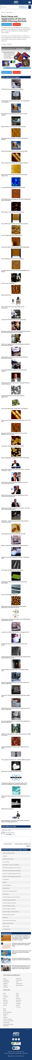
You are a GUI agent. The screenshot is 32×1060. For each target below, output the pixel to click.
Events (17, 996)
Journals (5, 1005)
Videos (4, 998)
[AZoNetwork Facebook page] (16, 1039)
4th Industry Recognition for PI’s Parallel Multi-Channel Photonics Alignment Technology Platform (21, 967)
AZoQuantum (19, 980)
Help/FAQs (18, 1003)
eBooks (17, 995)
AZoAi (17, 982)
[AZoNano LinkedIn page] (13, 1039)
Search (4, 1010)
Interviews (5, 1001)
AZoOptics (5, 983)
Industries (18, 1001)
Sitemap (18, 1005)
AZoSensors (18, 978)
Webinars (5, 1000)
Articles (5, 995)
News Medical (19, 983)
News (4, 993)
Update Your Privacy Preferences (16, 1056)
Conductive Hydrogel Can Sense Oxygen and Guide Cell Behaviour (21, 958)
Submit (28, 846)
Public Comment (8, 844)
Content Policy (6, 1022)
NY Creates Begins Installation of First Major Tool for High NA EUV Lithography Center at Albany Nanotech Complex (21, 938)
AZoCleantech (6, 982)
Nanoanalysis (10, 12)
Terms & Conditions (7, 1019)
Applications (19, 1000)
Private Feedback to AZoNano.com (23, 844)
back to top (27, 1029)
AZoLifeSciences (19, 985)
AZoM (4, 978)
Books (17, 993)
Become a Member (7, 1012)
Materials (18, 998)
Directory (5, 1003)
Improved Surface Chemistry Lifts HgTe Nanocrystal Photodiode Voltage (21, 952)
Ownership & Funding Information (8, 1025)
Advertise (5, 1017)
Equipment (5, 996)
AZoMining (5, 987)
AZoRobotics (6, 980)
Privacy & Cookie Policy (8, 1020)
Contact (5, 1015)
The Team (18, 1007)
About (4, 1008)
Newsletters (6, 1014)
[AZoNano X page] (19, 1039)
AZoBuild (5, 985)
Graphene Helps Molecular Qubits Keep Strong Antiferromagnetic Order (21, 944)
